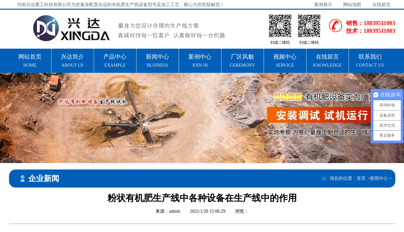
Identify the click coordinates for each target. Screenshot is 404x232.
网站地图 (352, 4)
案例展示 (323, 4)
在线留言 (381, 4)
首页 (361, 178)
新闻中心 (379, 178)
